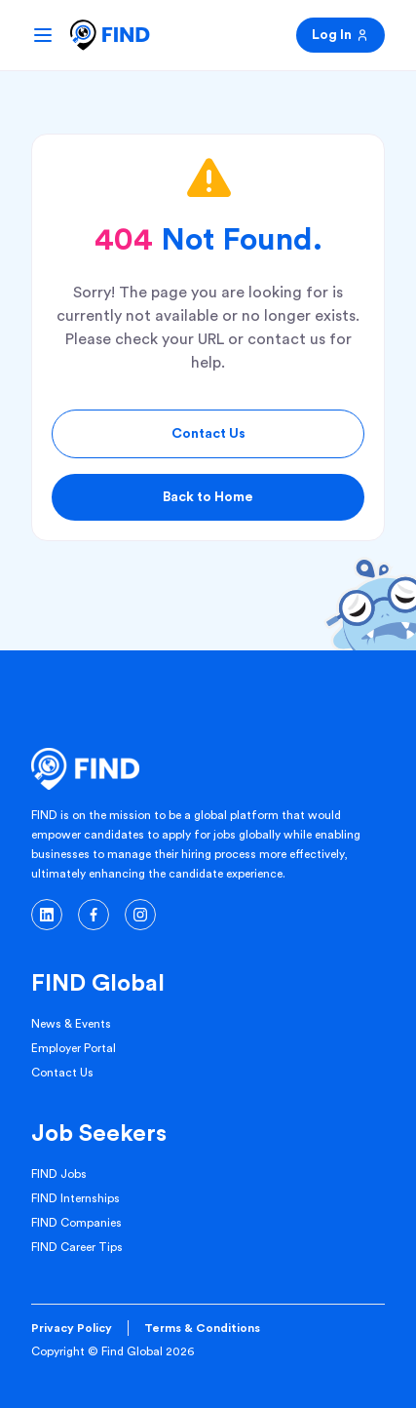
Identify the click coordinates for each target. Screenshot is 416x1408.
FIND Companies (76, 1223)
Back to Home (208, 497)
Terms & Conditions (202, 1328)
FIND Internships (75, 1198)
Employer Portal (73, 1048)
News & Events (71, 1024)
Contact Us (208, 434)
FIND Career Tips (77, 1247)
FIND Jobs (59, 1174)
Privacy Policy (71, 1328)
